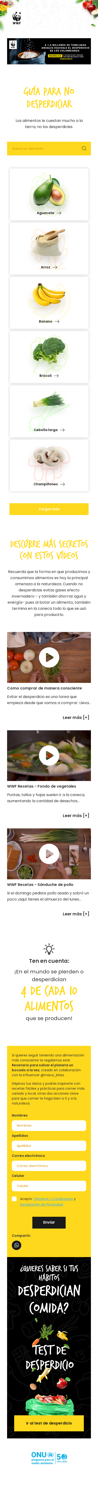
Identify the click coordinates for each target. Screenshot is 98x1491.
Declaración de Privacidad (41, 1204)
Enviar (49, 1222)
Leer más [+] (76, 717)
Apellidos (20, 1135)
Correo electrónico (28, 1155)
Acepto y (48, 1201)
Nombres (20, 1115)
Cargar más (49, 509)
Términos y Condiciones (53, 1198)
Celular (18, 1175)
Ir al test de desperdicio (49, 1423)
